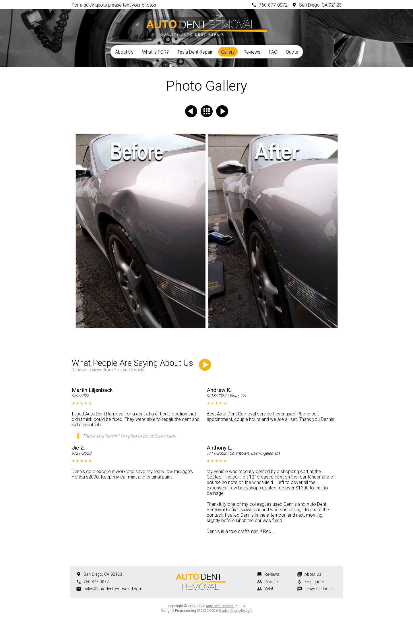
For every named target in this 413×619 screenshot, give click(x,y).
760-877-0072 (273, 5)
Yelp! (268, 589)
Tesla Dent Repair (194, 52)
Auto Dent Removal (220, 606)
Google (271, 581)
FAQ (273, 52)
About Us (124, 52)
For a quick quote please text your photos (114, 5)
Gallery (228, 52)
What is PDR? (155, 52)
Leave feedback (319, 589)
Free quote (314, 581)
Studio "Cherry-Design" (236, 611)
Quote (292, 52)
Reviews (251, 52)
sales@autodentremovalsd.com (113, 589)
